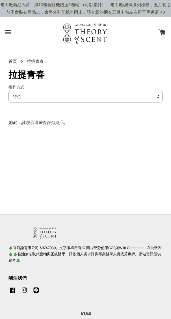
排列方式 (16, 87)
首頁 (12, 61)
